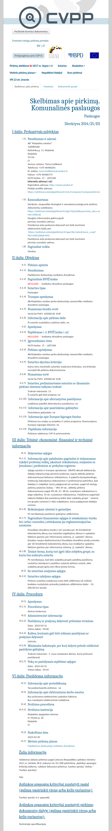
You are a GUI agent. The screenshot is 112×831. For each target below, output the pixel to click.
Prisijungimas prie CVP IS (28, 55)
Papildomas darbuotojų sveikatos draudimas (51, 745)
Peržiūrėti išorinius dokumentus (31, 31)
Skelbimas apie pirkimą (26, 86)
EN (38, 45)
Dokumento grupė (67, 86)
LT (44, 45)
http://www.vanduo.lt (61, 185)
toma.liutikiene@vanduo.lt (53, 171)
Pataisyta (48, 86)
